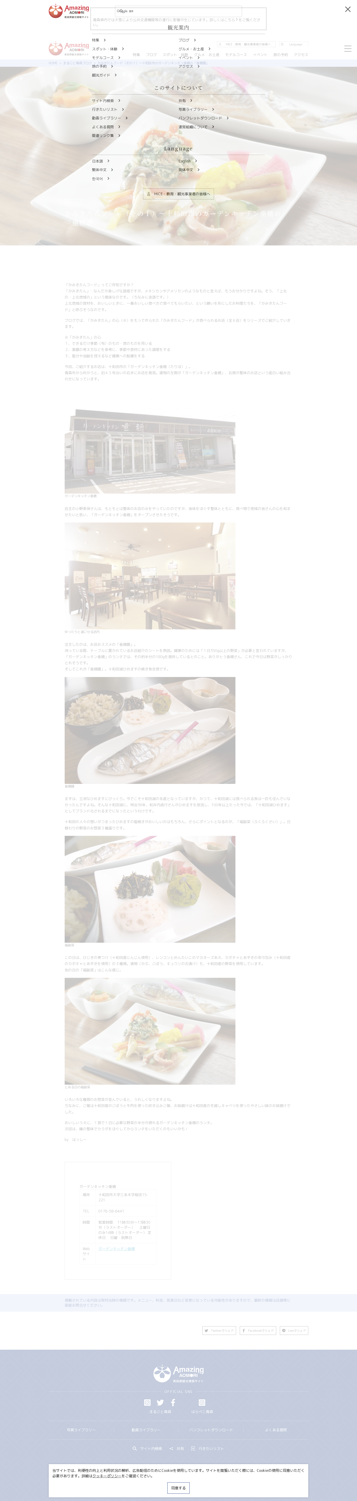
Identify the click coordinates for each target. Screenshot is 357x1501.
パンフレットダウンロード (211, 1429)
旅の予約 (280, 54)
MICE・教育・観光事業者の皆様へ (148, 1483)
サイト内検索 (147, 1448)
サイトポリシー (195, 1483)
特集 (136, 54)
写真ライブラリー (81, 1429)
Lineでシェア (294, 1331)
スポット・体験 (175, 54)
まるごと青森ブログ (77, 63)
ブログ (151, 54)
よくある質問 (276, 1429)
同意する (178, 1488)
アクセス (301, 54)
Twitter (160, 1402)
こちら (231, 19)
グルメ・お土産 (206, 54)
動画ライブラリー (146, 1429)
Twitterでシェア (219, 1331)
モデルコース (236, 54)
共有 (176, 1448)
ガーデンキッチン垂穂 (116, 1248)
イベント (260, 54)
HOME (53, 63)
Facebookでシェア (258, 1331)
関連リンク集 (226, 1483)
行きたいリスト (207, 1448)
